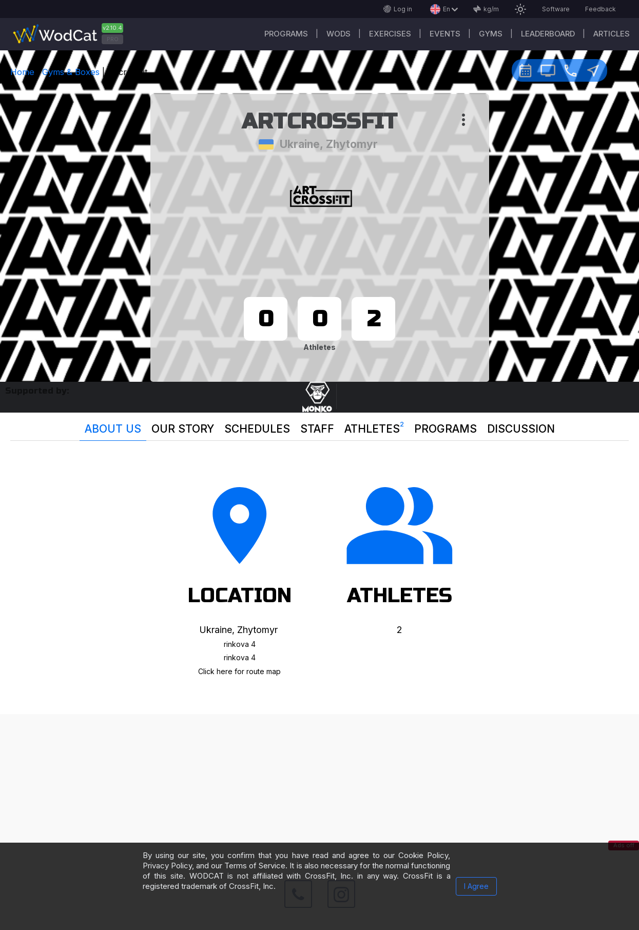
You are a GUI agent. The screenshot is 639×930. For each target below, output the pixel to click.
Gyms (490, 34)
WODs (338, 34)
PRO (113, 39)
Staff (317, 428)
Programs (286, 34)
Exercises (390, 34)
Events (445, 34)
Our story (182, 428)
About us (113, 428)
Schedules (257, 428)
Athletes (374, 426)
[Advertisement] (320, 786)
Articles (611, 34)
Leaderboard (548, 34)
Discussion (521, 428)
